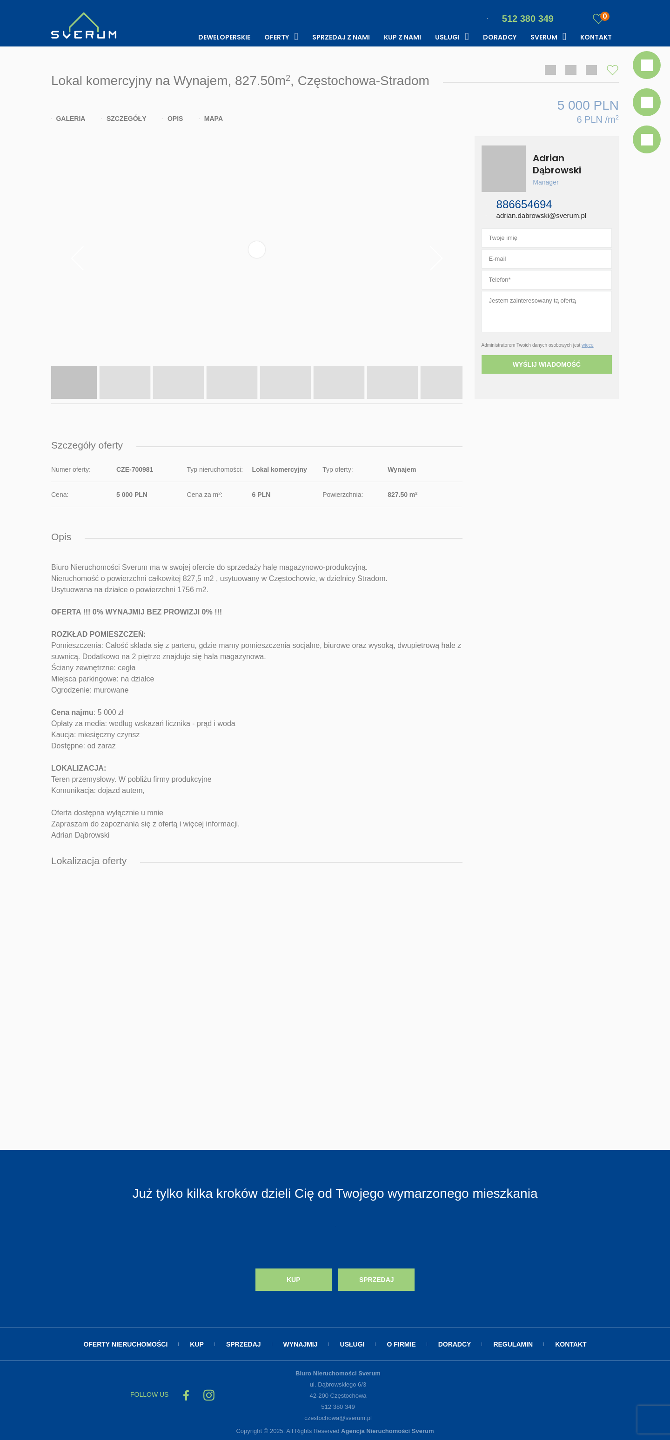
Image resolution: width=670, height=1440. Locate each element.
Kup (294, 1279)
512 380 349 (520, 18)
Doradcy (499, 37)
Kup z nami (402, 37)
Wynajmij (300, 1344)
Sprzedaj (376, 1279)
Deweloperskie (224, 37)
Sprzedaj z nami (341, 37)
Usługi (447, 37)
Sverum (543, 37)
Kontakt (596, 37)
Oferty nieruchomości (125, 1344)
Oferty (276, 37)
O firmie (401, 1344)
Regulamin (513, 1344)
